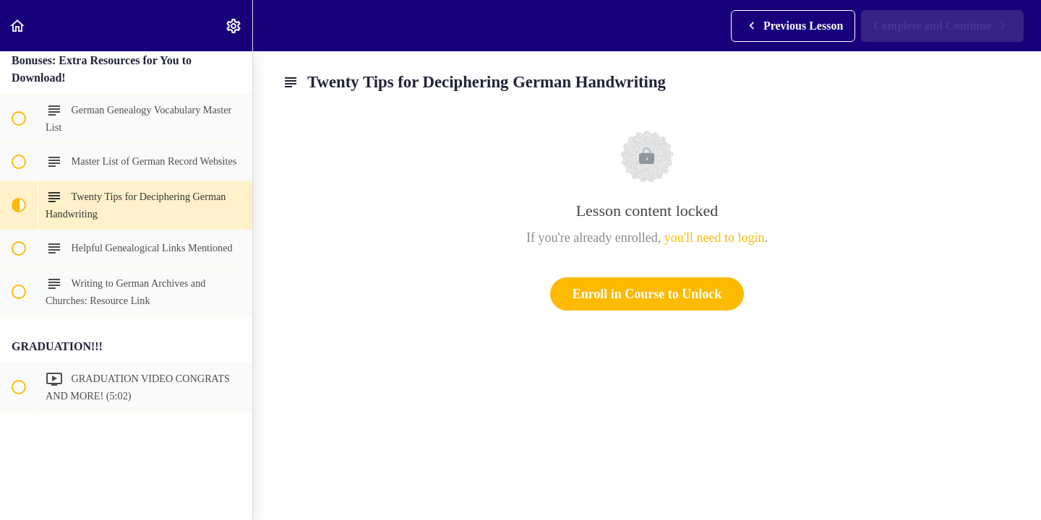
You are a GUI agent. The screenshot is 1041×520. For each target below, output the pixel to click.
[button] (18, 25)
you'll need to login (714, 237)
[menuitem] (234, 25)
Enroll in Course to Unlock (647, 294)
